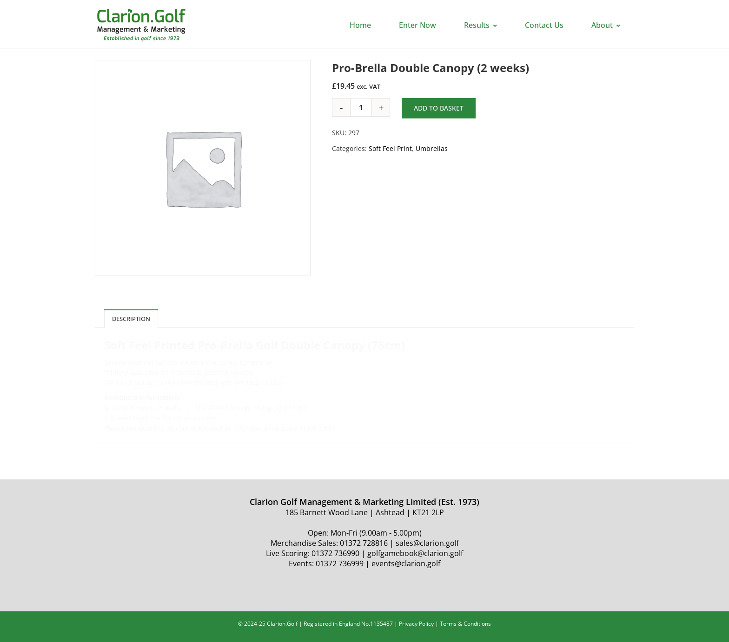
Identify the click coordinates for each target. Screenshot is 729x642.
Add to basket (439, 108)
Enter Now (417, 25)
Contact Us (544, 25)
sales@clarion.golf (427, 543)
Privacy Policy (416, 624)
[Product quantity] (364, 107)
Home (360, 25)
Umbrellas (432, 148)
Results (480, 25)
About (605, 25)
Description (131, 318)
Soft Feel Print (390, 148)
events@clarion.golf (405, 563)
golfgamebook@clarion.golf (415, 553)
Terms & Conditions (465, 624)
